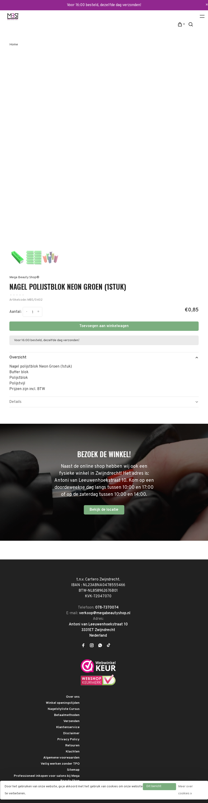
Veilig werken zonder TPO (60, 764)
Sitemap (73, 770)
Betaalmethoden (67, 715)
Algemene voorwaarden (61, 758)
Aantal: (15, 312)
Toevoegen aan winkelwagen (104, 326)
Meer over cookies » (185, 790)
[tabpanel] (104, 151)
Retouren (72, 746)
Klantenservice (68, 727)
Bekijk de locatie (104, 509)
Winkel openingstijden (63, 703)
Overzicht (17, 357)
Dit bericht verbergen (153, 787)
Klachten (73, 752)
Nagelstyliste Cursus (64, 709)
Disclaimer (71, 733)
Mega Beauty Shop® (24, 277)
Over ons (73, 697)
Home (13, 45)
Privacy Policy (68, 739)
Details (15, 402)
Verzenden (71, 721)
